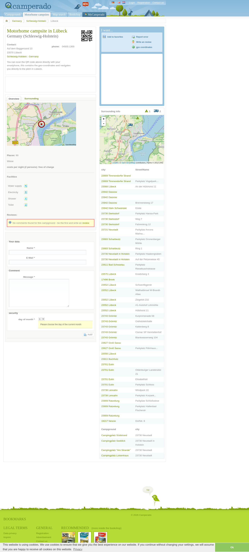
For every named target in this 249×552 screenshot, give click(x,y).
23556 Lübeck (108, 353)
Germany (17, 21)
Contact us (158, 2)
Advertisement (43, 537)
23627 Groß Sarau (111, 343)
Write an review (143, 42)
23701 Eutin (107, 364)
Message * (29, 277)
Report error (142, 37)
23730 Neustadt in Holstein (115, 254)
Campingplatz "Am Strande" (116, 450)
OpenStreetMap (128, 163)
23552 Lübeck (108, 285)
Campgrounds (13, 14)
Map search (59, 14)
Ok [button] (232, 547)
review (85, 223)
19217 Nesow (108, 421)
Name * (31, 248)
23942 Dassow (109, 192)
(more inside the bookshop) (106, 528)
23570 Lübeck (108, 274)
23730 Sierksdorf (110, 213)
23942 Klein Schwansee (114, 208)
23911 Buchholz (109, 359)
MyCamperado (96, 14)
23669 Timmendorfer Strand (116, 175)
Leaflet (115, 163)
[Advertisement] (47, 83)
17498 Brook (108, 279)
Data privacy (10, 533)
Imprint (7, 537)
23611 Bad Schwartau (112, 264)
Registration (143, 2)
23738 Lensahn (109, 390)
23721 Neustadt (109, 229)
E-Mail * (30, 258)
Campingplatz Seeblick (113, 441)
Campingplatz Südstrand (114, 435)
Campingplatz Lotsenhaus (114, 455)
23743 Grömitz (109, 316)
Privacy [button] (77, 549)
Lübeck (18, 52)
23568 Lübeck (108, 186)
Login (132, 2)
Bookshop (74, 14)
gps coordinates (144, 47)
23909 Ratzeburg (110, 401)
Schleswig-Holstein (36, 21)
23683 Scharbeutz (110, 239)
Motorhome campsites (37, 14)
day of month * (26, 319)
